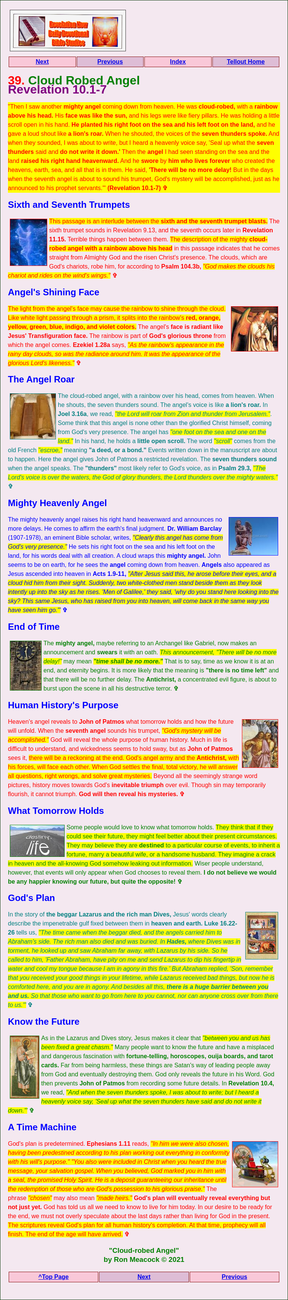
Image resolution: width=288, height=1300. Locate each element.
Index (178, 61)
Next (42, 61)
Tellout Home (246, 61)
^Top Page (54, 1277)
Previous (110, 61)
